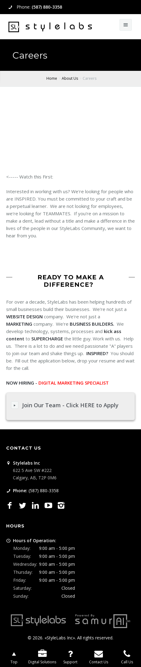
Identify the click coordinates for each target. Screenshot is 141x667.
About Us (70, 78)
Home (51, 78)
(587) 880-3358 (47, 7)
